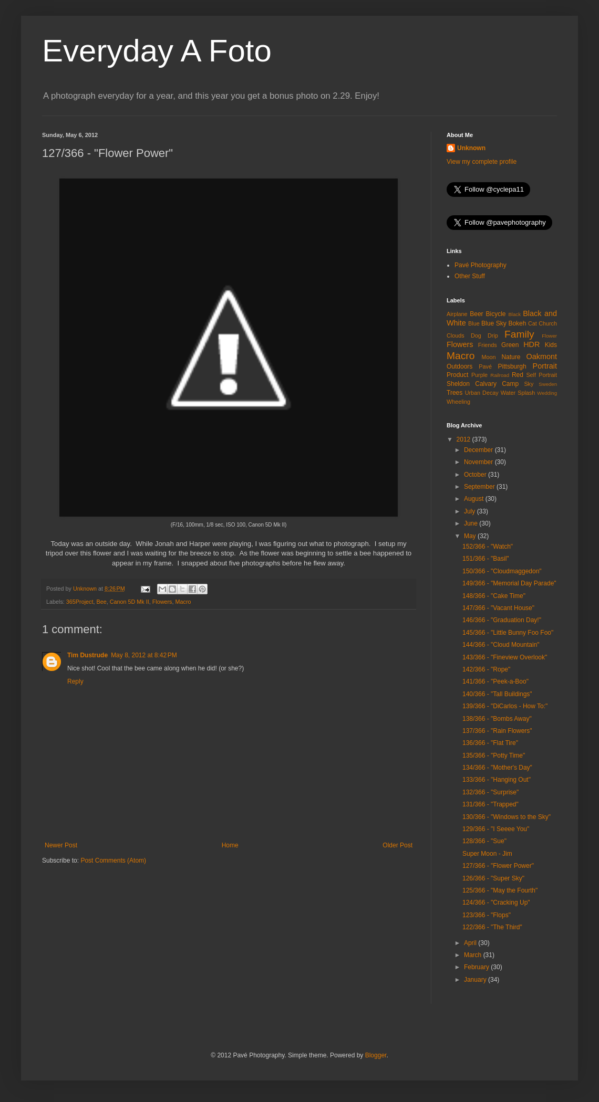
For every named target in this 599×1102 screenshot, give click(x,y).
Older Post (397, 845)
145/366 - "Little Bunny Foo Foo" (507, 632)
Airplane (457, 314)
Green (510, 345)
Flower (549, 336)
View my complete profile (482, 161)
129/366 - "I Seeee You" (495, 829)
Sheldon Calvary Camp (483, 383)
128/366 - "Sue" (484, 841)
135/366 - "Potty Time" (493, 755)
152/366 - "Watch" (487, 546)
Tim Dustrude (87, 655)
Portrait (545, 366)
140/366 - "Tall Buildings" (497, 694)
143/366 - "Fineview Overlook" (504, 657)
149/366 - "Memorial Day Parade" (509, 583)
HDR (531, 344)
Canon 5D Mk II (129, 602)
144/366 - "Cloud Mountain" (501, 644)
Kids (551, 345)
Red (517, 375)
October (476, 474)
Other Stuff (470, 276)
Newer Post (61, 845)
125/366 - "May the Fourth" (500, 890)
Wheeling (458, 401)
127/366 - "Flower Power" (498, 865)
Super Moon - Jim (487, 853)
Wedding (547, 393)
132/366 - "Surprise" (490, 792)
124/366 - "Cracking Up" (496, 902)
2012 (464, 439)
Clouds (455, 335)
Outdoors (459, 366)
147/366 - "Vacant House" (498, 608)
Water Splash (518, 393)
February (477, 967)
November (479, 462)
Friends (487, 345)
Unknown (471, 148)
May (471, 536)
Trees (454, 392)
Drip (493, 335)
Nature (510, 357)
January (476, 979)
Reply (75, 681)
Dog (476, 335)
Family (519, 334)
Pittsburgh (512, 366)
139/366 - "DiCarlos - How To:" (505, 706)
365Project (80, 602)
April (471, 943)
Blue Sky (494, 323)
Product (457, 375)
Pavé (485, 366)
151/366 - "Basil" (485, 558)
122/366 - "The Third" (492, 927)
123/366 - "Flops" (486, 915)
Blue (474, 323)
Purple (479, 375)
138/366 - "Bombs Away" (497, 718)
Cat (532, 323)
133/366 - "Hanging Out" (496, 779)
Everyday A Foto (157, 50)
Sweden (548, 384)
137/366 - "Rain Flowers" (497, 730)
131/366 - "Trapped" (490, 804)
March (473, 955)
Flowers (162, 602)
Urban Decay (482, 393)
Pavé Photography (481, 265)
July (470, 511)
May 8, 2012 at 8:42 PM (144, 655)
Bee (101, 602)
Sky (528, 384)
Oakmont (541, 356)
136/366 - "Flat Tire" (490, 743)
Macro (183, 602)
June (471, 523)
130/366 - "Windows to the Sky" (506, 817)
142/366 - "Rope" (486, 669)
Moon (489, 357)
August (475, 498)
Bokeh (517, 323)
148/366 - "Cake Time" (493, 596)
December (479, 450)
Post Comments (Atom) (113, 860)
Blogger (376, 1055)
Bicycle (496, 314)
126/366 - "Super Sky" (493, 878)
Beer (476, 314)
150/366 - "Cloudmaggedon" (502, 571)
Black (514, 314)
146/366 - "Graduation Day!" (501, 620)
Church (548, 323)
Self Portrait (541, 375)
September (480, 486)
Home (230, 845)
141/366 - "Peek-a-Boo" (495, 681)
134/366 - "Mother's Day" (497, 767)
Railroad (499, 375)
